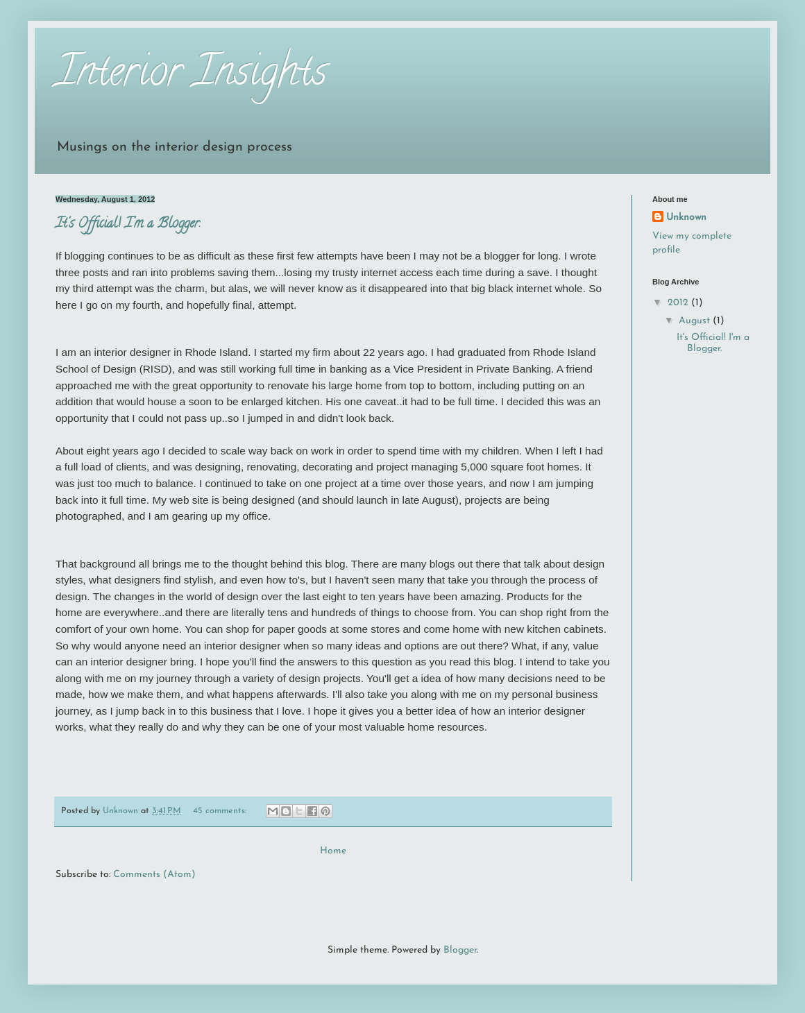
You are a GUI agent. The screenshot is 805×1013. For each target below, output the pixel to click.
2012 (679, 303)
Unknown (686, 217)
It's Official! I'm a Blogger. (128, 224)
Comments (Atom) (154, 874)
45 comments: (221, 811)
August (696, 321)
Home (333, 851)
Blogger (460, 950)
